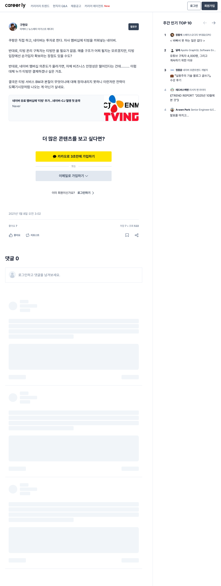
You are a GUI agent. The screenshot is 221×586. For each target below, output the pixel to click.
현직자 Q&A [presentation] (60, 6)
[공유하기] (136, 235)
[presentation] (15, 6)
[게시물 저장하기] (127, 235)
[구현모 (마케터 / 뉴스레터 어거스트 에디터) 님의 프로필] (31, 26)
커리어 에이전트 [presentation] (97, 6)
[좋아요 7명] (13, 226)
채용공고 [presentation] (76, 6)
